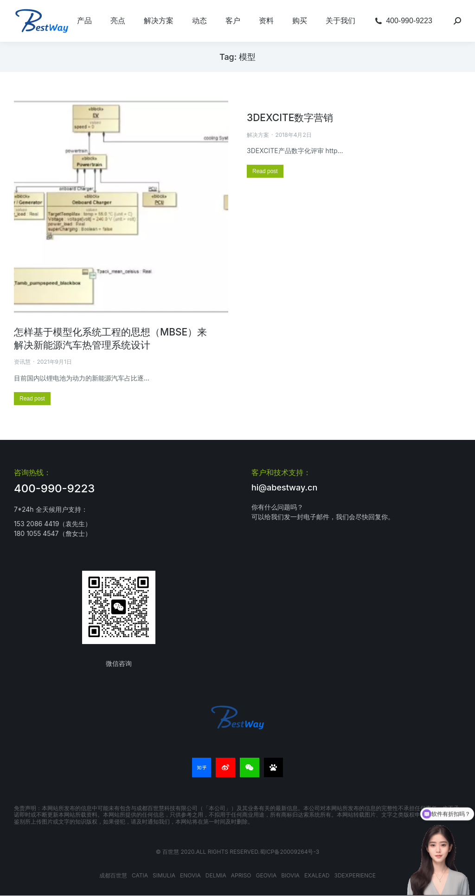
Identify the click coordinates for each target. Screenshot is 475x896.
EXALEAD (317, 875)
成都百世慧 (113, 875)
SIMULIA (164, 875)
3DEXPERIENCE (355, 875)
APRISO (241, 875)
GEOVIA (266, 875)
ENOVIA (190, 875)
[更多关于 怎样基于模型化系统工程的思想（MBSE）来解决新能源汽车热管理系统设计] (32, 398)
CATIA (140, 875)
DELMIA (215, 875)
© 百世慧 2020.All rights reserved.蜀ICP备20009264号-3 (237, 851)
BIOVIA (290, 875)
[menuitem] (84, 21)
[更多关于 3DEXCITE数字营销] (265, 171)
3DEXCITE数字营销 (290, 117)
